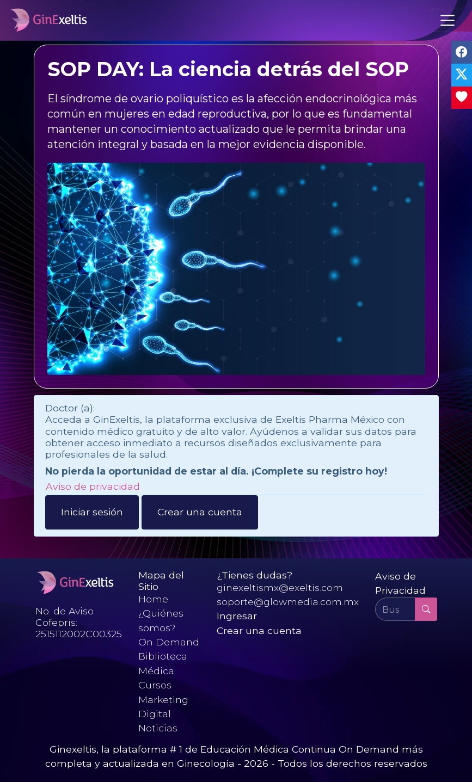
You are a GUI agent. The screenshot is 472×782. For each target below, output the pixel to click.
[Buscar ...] (395, 609)
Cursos (154, 685)
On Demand (168, 642)
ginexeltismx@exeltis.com (280, 587)
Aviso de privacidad (93, 486)
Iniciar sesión (92, 512)
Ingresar (237, 615)
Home (153, 599)
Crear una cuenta (199, 512)
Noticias (157, 728)
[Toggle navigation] (447, 20)
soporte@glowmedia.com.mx (288, 601)
